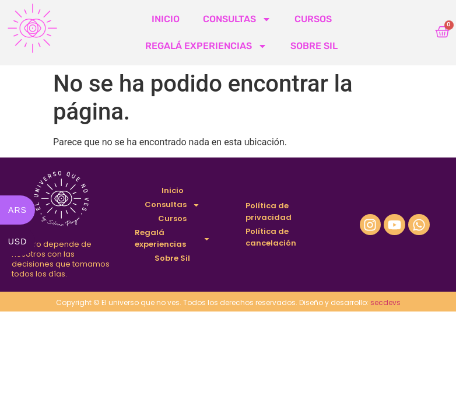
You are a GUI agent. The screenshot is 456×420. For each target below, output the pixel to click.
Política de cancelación (270, 237)
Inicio (166, 18)
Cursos (313, 18)
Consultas (237, 19)
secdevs (385, 302)
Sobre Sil (314, 45)
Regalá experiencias (206, 46)
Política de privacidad (268, 211)
